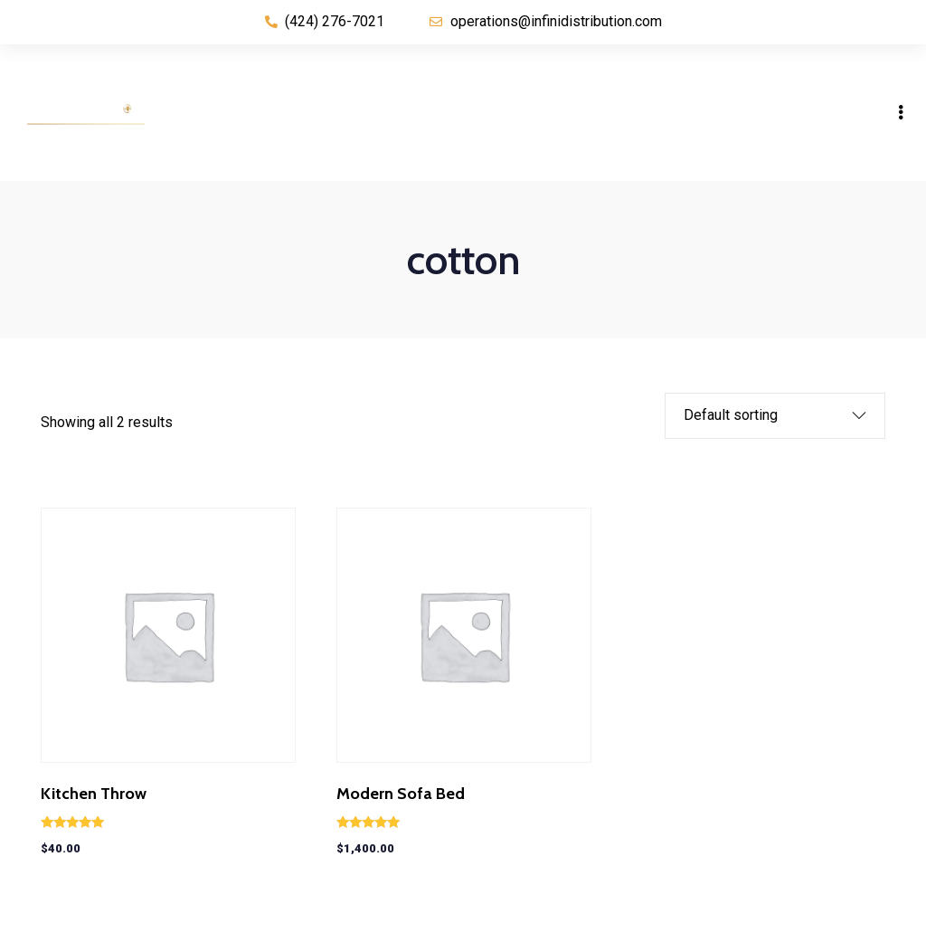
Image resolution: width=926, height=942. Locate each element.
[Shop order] (761, 416)
